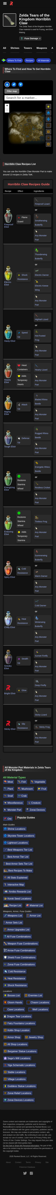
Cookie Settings (20, 1140)
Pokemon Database (27, 1167)
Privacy (38, 1162)
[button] (7, 106)
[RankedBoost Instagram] (31, 1173)
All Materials (43, 60)
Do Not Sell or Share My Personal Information (21, 1146)
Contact (18, 1162)
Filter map (12, 91)
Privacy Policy (41, 1138)
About (8, 1162)
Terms (28, 1162)
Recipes (29, 60)
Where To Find (14, 60)
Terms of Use (8, 1140)
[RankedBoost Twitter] (25, 1173)
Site (47, 1162)
